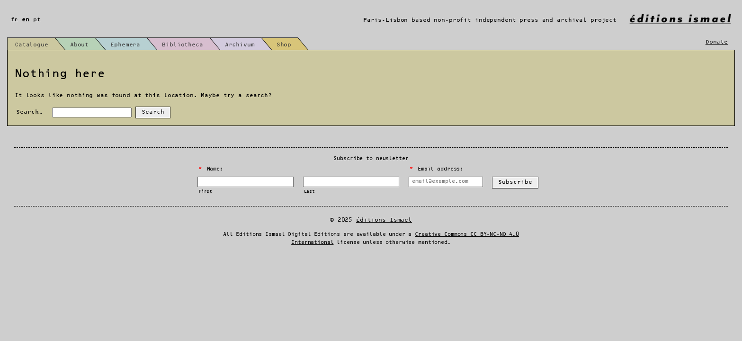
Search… (29, 112)
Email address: (436, 169)
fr (14, 19)
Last (309, 191)
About (79, 44)
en (25, 19)
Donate (717, 42)
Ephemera (125, 44)
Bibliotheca (182, 44)
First (205, 191)
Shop (284, 44)
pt (37, 19)
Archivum (240, 44)
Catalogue (31, 44)
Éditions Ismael (384, 220)
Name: (210, 169)
